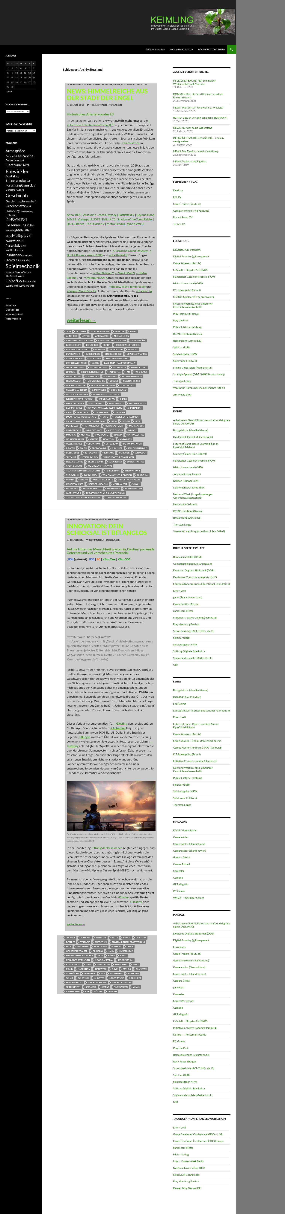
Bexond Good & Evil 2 (77, 349)
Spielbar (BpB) (181, 347)
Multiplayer (102, 434)
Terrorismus (112, 470)
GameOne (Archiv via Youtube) (191, 210)
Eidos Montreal (99, 367)
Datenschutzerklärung (211, 49)
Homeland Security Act (106, 394)
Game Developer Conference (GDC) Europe (198, 1141)
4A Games (81, 331)
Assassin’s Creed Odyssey (99, 214)
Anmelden (11, 305)
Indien (123, 399)
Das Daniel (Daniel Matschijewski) (193, 437)
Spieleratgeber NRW (185, 354)
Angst (132, 331)
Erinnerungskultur (92, 372)
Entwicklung (138, 367)
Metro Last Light (114, 425)
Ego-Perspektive (75, 367)
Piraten (70, 448)
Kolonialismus (137, 403)
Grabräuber (99, 390)
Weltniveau (113, 488)
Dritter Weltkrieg (76, 363)
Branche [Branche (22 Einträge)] (27, 156)
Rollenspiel (128, 84)
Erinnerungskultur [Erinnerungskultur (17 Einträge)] (18, 180)
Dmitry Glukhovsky (117, 358)
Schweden (140, 452)
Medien (126, 421)
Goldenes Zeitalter (77, 951)
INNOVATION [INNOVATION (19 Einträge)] (16, 219)
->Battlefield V (118, 255)
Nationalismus (135, 434)
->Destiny (120, 723)
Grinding (98, 951)
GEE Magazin (180, 884)
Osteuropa (112, 443)
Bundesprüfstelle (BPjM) (187, 556)
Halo (111, 951)
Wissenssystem (133, 488)
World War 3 (135, 223)
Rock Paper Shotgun (185, 1061)
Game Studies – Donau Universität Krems (197, 740)
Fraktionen (100, 946)
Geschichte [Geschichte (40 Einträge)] (17, 195)
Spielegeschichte (97, 982)
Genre (130, 946)
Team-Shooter (74, 466)
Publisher (116, 448)
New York (108, 439)
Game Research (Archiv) (187, 263)
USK (175, 664)
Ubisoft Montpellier (129, 479)
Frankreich (92, 376)
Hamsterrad (126, 951)
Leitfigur (120, 412)
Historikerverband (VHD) (188, 283)
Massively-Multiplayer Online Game (86, 421)
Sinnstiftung (116, 978)
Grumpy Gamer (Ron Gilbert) (190, 453)
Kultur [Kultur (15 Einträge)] (31, 225)
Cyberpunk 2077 (89, 219)
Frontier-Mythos (132, 376)
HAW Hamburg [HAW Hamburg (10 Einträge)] (27, 211)
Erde (68, 946)
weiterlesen (81, 320)
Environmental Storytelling (128, 942)
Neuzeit (94, 439)
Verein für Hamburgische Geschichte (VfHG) (199, 387)
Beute (114, 937)
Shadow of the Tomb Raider (134, 219)
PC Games (179, 891)
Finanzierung (73, 376)
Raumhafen (116, 973)
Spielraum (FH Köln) (185, 360)
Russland (108, 452)
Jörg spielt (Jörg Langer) (187, 474)
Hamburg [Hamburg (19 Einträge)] (12, 211)
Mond (69, 969)
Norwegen (126, 439)
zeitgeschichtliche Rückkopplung (105, 493)
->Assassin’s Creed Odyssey (129, 250)
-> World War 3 (125, 273)
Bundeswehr (73, 354)
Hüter (111, 955)
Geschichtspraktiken (103, 385)
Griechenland (118, 390)
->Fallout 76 (144, 291)
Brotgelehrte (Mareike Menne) (190, 430)
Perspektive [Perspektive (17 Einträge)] (14, 246)
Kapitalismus (116, 403)
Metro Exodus (116, 223)
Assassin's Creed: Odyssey (112, 340)
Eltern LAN (179, 590)
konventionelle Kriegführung (105, 408)
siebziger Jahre (74, 461)
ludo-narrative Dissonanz (81, 417)
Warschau (72, 488)
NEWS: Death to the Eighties (189, 161)
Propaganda (99, 448)
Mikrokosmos (94, 430)
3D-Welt (70, 937)
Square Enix (115, 461)
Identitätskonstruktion (80, 399)
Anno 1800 (74, 214)
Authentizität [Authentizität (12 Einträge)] (13, 156)
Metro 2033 (72, 425)
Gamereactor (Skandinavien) (189, 850)
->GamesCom (130, 143)
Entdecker (101, 942)
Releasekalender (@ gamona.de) (191, 1054)
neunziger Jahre (75, 439)
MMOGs (132, 430)
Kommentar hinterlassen (106, 104)
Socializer (135, 978)
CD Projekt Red (113, 354)
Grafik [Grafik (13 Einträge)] (27, 206)
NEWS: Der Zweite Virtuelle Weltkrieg (195, 151)
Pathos (127, 969)
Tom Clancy (90, 475)
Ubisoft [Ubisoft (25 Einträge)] (12, 281)
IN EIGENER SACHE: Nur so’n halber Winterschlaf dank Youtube (194, 82)
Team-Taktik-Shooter (100, 466)
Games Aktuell (181, 864)
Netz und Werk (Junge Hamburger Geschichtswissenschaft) (193, 305)
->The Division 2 (103, 273)
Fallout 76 (108, 219)
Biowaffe (100, 349)
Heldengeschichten (77, 394)
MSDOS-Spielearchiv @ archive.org (193, 296)
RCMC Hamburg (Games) (188, 333)
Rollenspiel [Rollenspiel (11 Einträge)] (26, 255)
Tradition (142, 475)
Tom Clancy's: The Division (117, 475)
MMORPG (71, 434)
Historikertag (181, 1154)
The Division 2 (95, 223)
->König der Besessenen (106, 848)
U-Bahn (70, 479)
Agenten (119, 331)
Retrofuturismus (137, 448)
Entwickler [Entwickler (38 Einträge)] (17, 171)
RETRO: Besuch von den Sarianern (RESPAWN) (200, 117)
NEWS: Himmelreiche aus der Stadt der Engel (107, 94)
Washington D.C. (92, 488)
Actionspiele (75, 84)
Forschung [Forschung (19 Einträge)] (13, 185)
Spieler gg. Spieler (121, 982)
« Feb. (9, 91)
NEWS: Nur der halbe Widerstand (192, 127)
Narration (84, 969)
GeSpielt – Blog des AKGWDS (190, 269)
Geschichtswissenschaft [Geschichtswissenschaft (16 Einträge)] (21, 201)
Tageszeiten (121, 987)
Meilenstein (103, 964)
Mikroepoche (73, 430)
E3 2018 (95, 363)
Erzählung (82, 946)
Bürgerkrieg (93, 354)
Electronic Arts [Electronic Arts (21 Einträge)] (17, 165)
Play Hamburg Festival (186, 313)
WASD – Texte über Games (188, 897)
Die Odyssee (94, 358)
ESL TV (177, 197)
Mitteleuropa (115, 430)
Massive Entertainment (127, 417)
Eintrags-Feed (12, 309)
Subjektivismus (135, 461)
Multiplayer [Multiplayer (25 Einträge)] (22, 235)
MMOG (103, 519)
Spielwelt (91, 987)
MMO (135, 964)
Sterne (105, 987)
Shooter (142, 84)
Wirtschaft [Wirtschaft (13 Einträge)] (12, 285)
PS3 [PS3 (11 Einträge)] (24, 246)
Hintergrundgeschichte (79, 955)
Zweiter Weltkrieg (116, 497)
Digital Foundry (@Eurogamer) (191, 256)
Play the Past (180, 320)
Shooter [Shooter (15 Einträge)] (10, 260)
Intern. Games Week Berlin (188, 1161)
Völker (98, 991)
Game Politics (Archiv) (186, 604)
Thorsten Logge (182, 381)
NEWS (116, 84)
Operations (94, 443)
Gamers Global (181, 857)
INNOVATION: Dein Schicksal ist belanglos (107, 529)
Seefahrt (71, 457)
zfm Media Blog (182, 394)
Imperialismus (107, 399)
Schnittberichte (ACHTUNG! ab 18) (193, 631)
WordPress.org (13, 318)
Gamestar (178, 870)
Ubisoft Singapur (98, 484)
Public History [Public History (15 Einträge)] (14, 250)
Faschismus (141, 372)
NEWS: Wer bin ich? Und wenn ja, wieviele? (198, 107)
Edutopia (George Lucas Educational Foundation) (201, 583)
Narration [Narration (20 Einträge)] (13, 241)
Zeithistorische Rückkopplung (83, 497)
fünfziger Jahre (96, 381)
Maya (114, 421)
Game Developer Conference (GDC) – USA (197, 1134)
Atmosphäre (138, 340)
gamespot (178, 987)
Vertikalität (120, 484)
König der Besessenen (78, 960)
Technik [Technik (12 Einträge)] (27, 272)
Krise (69, 412)
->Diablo (122, 897)
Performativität (132, 443)
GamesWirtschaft (183, 1000)
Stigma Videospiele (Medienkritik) (192, 367)
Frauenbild (110, 376)
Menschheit (121, 964)
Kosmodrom (73, 964)
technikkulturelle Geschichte (83, 470)
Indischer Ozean (75, 403)
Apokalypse (101, 336)
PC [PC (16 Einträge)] (23, 241)
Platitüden (72, 973)
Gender (114, 381)
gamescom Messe (183, 610)
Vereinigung (73, 991)
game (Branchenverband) (187, 597)
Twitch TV (179, 224)
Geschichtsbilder (75, 385)
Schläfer (124, 452)
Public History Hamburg (187, 327)
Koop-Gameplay (104, 960)
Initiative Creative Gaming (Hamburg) (195, 617)
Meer (137, 421)
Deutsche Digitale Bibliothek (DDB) (193, 570)
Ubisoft (83, 479)
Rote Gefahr (91, 452)
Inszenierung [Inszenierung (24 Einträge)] (16, 225)
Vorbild (112, 991)
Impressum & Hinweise (181, 49)
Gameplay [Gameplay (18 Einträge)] (28, 185)
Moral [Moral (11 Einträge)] (9, 236)
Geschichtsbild (131, 381)
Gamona (178, 877)
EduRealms (179, 703)
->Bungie (84, 737)
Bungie (127, 937)
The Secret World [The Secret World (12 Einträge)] (15, 276)
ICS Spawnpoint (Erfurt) (187, 290)
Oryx (114, 969)
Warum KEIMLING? (155, 49)
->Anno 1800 (93, 255)
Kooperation (125, 960)
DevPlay (178, 190)
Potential (89, 973)
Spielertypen (73, 987)
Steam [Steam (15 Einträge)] (19, 272)
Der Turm (141, 937)
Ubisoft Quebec (74, 484)
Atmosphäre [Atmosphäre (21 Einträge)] (15, 151)
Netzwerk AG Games (185, 504)
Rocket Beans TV (183, 217)
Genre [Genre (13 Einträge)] (20, 189)
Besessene (101, 937)
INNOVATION (91, 519)
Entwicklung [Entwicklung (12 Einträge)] (12, 176)
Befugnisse (92, 345)
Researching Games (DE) (187, 340)
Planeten (141, 969)
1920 (68, 331)
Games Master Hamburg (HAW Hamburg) (197, 747)
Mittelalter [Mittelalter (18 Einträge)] (23, 230)
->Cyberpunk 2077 (94, 277)
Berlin (106, 345)
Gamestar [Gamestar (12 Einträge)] (11, 189)
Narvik (118, 434)
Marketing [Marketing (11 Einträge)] (11, 230)
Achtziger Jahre (100, 331)
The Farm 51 (72, 475)
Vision (135, 484)
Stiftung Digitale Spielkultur (189, 651)
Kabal (123, 955)
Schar (69, 978)
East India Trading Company (119, 363)
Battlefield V (126, 214)
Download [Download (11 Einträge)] (18, 160)
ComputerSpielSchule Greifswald (192, 563)
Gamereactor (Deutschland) (189, 843)
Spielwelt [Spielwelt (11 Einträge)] (10, 272)
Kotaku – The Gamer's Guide (189, 1034)
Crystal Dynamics (137, 354)
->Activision (118, 728)
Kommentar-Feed (14, 314)
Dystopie (85, 942)
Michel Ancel (136, 425)
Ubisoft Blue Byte (103, 479)
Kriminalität (134, 408)
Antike (86, 336)
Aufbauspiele (92, 84)
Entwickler (119, 367)
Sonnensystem (74, 982)
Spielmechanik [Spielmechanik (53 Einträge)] (23, 266)
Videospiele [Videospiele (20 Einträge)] (27, 281)
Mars (88, 964)
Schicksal (83, 978)
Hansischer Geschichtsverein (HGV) (194, 276)
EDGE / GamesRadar (185, 830)
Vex (87, 991)
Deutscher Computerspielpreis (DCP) (195, 577)
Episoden (71, 372)
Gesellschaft (127, 385)
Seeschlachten (89, 457)
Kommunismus (74, 408)
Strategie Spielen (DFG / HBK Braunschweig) (199, 374)
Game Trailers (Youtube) (187, 203)
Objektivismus (74, 443)
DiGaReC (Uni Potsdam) (187, 249)
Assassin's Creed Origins (79, 340)
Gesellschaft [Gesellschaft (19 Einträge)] (15, 206)
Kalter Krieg (96, 403)
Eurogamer (179, 947)
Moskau (85, 434)
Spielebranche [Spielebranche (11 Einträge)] (23, 260)
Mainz (105, 417)
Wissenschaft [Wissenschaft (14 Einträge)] (26, 285)
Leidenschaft (102, 412)
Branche (107, 84)
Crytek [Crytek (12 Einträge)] (9, 160)
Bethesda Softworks (128, 345)
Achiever (85, 937)
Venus (136, 987)
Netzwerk (101, 969)
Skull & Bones (75, 223)
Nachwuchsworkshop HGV (189, 487)
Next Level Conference (186, 1174)
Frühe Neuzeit (74, 381)
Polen (83, 448)
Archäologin (121, 336)
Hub (100, 955)
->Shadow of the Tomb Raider (127, 286)
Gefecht (116, 946)
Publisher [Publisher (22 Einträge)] (13, 255)
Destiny (70, 942)
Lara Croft (83, 412)
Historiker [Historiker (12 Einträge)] (11, 215)
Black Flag (116, 349)
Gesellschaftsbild (76, 390)
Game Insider (181, 837)
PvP (103, 973)
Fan (128, 372)
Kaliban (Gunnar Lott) (185, 480)
